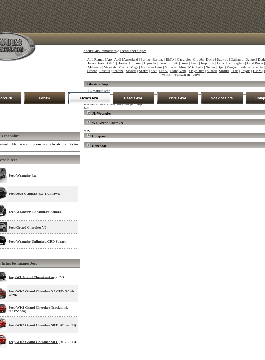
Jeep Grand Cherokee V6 (28, 227)
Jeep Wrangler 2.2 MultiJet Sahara (35, 211)
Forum (44, 98)
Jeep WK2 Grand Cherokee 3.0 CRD (36, 291)
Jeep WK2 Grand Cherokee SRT (33, 325)
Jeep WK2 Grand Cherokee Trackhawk (38, 307)
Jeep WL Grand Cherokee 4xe (31, 277)
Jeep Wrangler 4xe (23, 175)
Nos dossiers (222, 98)
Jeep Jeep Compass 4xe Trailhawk (34, 193)
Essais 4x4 (133, 98)
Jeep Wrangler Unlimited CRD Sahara (37, 241)
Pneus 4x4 (177, 98)
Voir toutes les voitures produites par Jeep (113, 104)
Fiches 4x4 (89, 98)
